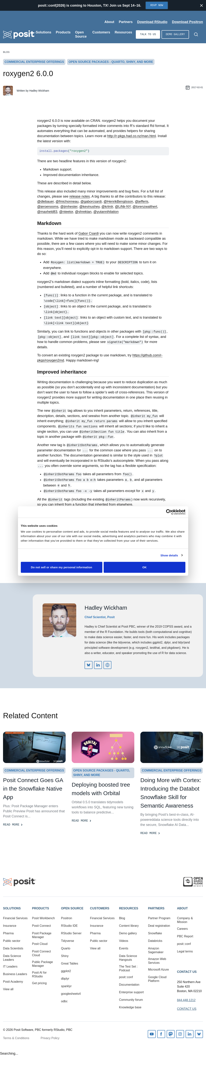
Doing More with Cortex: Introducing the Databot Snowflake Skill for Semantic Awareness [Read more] (170, 793)
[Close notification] (201, 5)
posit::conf (126, 977)
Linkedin (190, 1034)
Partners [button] (156, 908)
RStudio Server (71, 933)
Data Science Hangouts (128, 957)
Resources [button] (128, 908)
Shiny (65, 956)
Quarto (65, 948)
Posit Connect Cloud (41, 953)
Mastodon (171, 1034)
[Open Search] (196, 34)
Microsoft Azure (158, 969)
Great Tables (69, 963)
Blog (6, 52)
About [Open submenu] (109, 22)
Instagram (180, 1034)
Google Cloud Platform (157, 978)
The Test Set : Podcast (128, 968)
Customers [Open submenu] (101, 32)
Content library (129, 925)
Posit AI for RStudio (39, 974)
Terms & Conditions (16, 1038)
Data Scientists (13, 948)
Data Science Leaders (12, 957)
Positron (66, 918)
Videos (123, 940)
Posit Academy (13, 981)
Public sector (11, 940)
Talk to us (148, 34)
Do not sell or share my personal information (61, 567)
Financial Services (15, 918)
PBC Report (185, 936)
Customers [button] (99, 908)
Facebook (161, 1034)
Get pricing (39, 983)
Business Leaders (15, 974)
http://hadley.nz (107, 665)
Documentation (129, 984)
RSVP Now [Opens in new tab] (156, 5)
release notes (79, 196)
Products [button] (40, 908)
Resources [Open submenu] (123, 32)
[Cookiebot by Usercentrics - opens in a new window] (168, 512)
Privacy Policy (50, 1038)
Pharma (8, 933)
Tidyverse (67, 940)
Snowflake (155, 933)
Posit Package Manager (41, 935)
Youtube (152, 1034)
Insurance (9, 925)
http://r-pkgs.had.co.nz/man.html (131, 136)
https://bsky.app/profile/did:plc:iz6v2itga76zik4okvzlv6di (89, 665)
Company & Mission (185, 920)
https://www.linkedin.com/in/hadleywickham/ (98, 665)
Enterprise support (131, 992)
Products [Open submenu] (63, 32)
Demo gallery (175, 34)
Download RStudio (152, 22)
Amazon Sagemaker (155, 950)
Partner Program (159, 918)
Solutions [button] (12, 908)
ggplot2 (66, 971)
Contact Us (187, 971)
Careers (182, 928)
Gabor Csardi (89, 233)
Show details (169, 555)
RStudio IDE (69, 925)
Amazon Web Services (157, 960)
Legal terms (185, 951)
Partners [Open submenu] (126, 22)
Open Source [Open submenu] (81, 34)
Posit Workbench (43, 918)
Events (123, 948)
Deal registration (159, 925)
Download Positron (187, 22)
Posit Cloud (39, 943)
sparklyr (66, 986)
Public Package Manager (42, 963)
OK (144, 567)
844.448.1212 (186, 1000)
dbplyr (65, 978)
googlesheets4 (71, 993)
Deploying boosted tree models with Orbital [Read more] (101, 789)
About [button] (182, 908)
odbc (64, 1001)
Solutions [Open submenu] (43, 32)
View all (8, 989)
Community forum (131, 999)
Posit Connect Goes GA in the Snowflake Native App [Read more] (33, 788)
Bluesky (199, 1034)
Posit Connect (41, 925)
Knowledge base (130, 1007)
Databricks (155, 940)
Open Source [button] (72, 908)
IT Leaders (10, 966)
